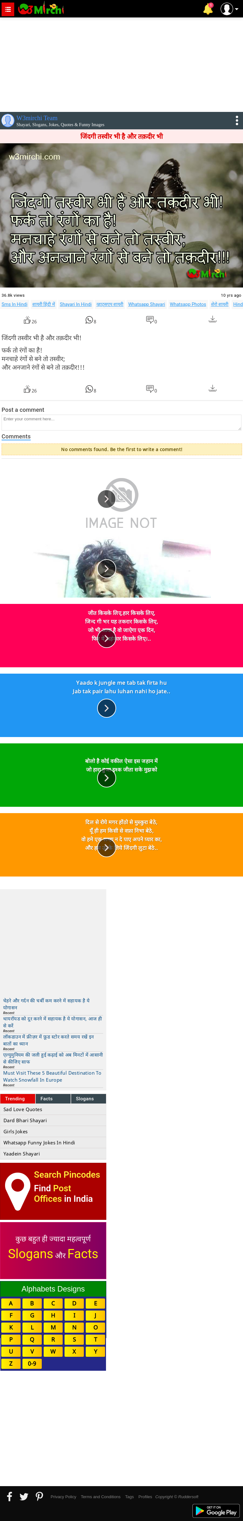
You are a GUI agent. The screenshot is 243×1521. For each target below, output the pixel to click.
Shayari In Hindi (76, 304)
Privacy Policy (63, 1496)
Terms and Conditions (101, 1496)
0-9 (32, 1363)
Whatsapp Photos (188, 304)
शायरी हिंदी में (43, 304)
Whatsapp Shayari (146, 304)
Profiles (145, 1496)
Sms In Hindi (15, 304)
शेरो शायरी (220, 304)
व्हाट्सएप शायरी (110, 304)
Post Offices (52, 1193)
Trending (15, 1099)
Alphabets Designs (53, 1289)
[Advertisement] (121, 63)
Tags (129, 1496)
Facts (46, 1099)
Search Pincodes (67, 1174)
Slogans (85, 1099)
